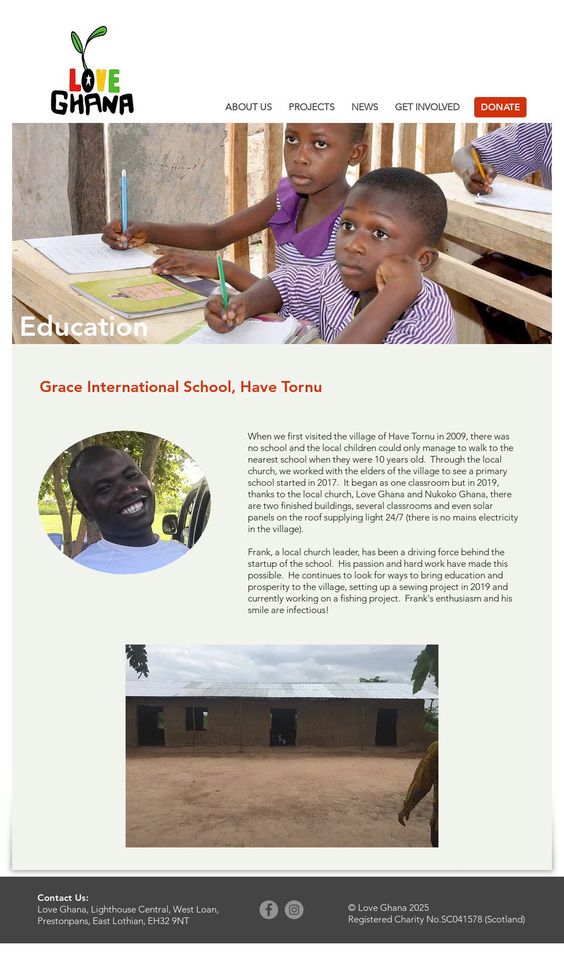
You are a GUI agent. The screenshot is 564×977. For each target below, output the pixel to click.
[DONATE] (500, 107)
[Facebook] (268, 909)
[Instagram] (294, 909)
